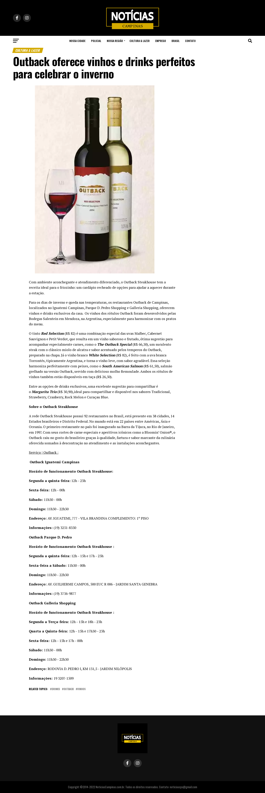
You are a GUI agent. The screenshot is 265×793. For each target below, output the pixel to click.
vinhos (81, 689)
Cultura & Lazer (140, 41)
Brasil (176, 41)
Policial (96, 41)
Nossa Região (115, 41)
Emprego (160, 41)
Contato (190, 41)
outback (69, 689)
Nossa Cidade (77, 41)
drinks (56, 689)
